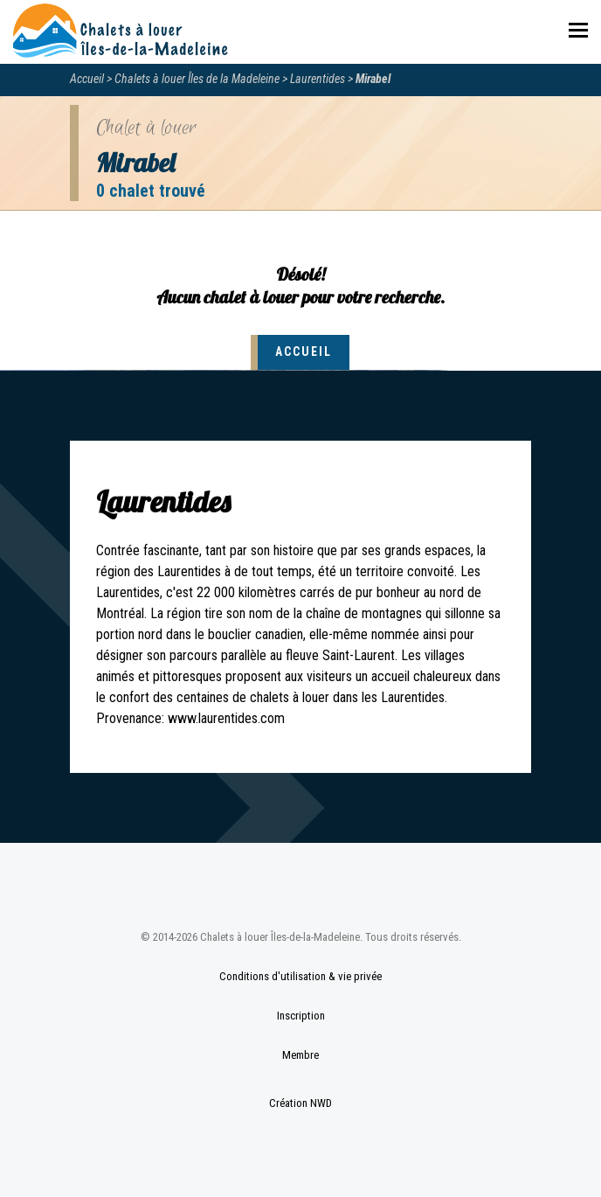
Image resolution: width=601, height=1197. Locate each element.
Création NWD (300, 1103)
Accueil (87, 79)
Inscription (301, 1015)
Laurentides (317, 79)
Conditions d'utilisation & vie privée (300, 976)
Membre (300, 1054)
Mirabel (373, 79)
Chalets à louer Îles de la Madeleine (197, 79)
